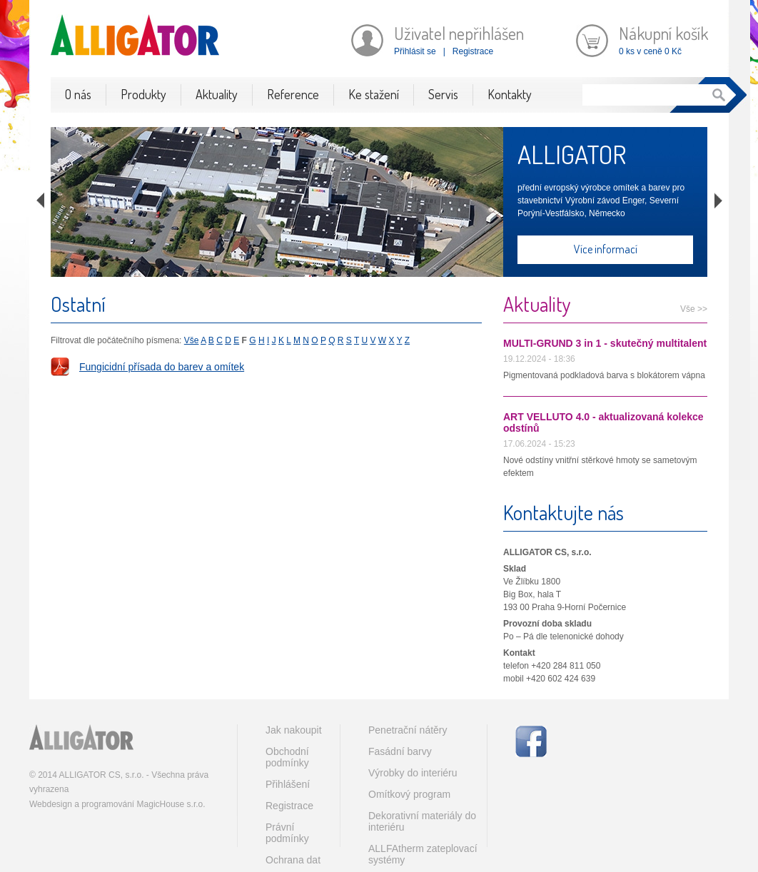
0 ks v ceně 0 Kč (650, 51)
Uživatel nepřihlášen (459, 33)
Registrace (473, 51)
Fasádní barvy (400, 751)
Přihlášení (288, 784)
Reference (293, 94)
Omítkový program (409, 794)
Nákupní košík (663, 33)
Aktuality (217, 94)
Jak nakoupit (294, 730)
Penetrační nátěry (408, 730)
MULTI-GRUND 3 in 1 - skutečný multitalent (605, 343)
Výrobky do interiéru (413, 773)
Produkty (143, 94)
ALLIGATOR (571, 154)
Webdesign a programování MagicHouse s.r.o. (117, 804)
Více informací (605, 249)
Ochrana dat (293, 860)
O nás (78, 94)
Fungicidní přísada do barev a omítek (161, 366)
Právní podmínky (287, 832)
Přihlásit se (415, 51)
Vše (191, 340)
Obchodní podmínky (287, 757)
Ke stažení (373, 94)
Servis (443, 94)
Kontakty (509, 94)
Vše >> (693, 309)
